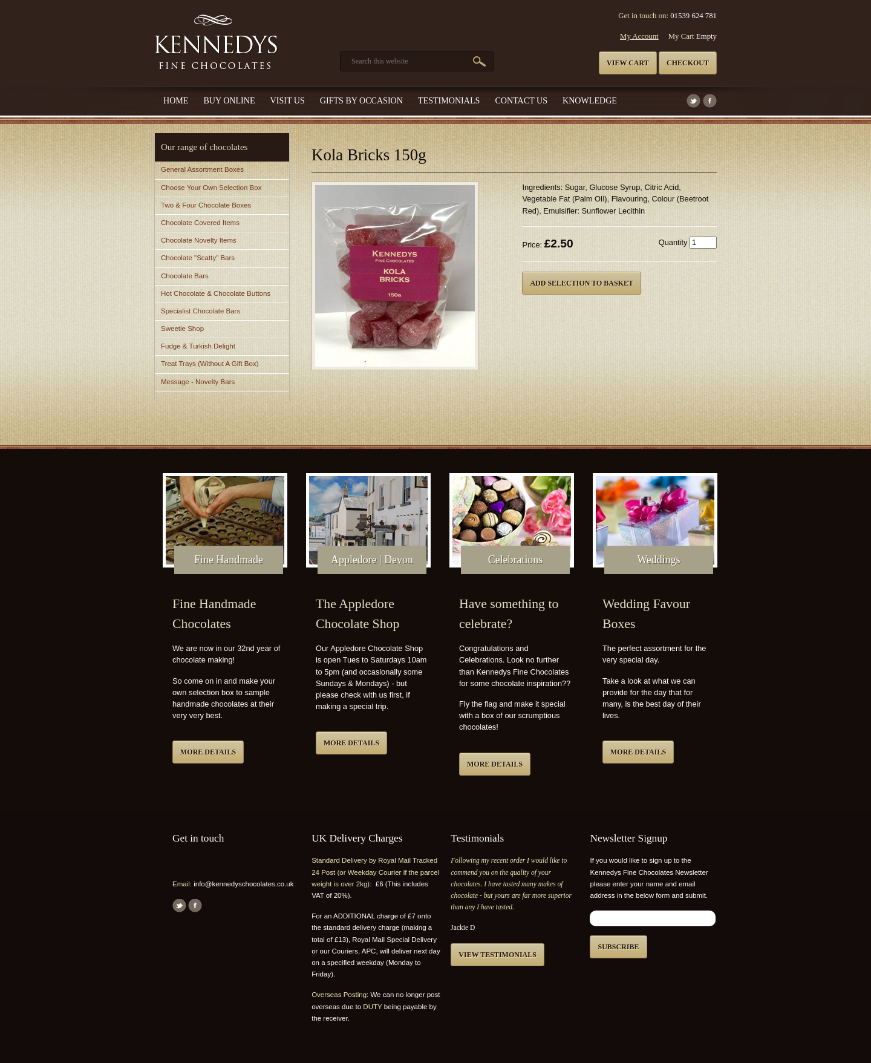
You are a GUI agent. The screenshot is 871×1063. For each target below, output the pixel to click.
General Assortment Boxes (202, 169)
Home (175, 100)
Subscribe (618, 947)
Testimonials (449, 100)
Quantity (673, 242)
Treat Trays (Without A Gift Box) (209, 363)
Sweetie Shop (182, 328)
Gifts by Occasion (361, 100)
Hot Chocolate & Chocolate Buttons (215, 293)
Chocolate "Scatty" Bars (198, 257)
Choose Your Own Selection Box (211, 187)
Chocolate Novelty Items (199, 240)
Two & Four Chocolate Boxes (206, 205)
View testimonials (497, 954)
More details (208, 752)
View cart (628, 63)
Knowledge (590, 100)
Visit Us (287, 100)
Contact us (521, 100)
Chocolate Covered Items (200, 222)
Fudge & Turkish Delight (198, 346)
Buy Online (229, 100)
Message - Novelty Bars (198, 381)
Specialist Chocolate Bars (200, 311)
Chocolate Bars (185, 276)
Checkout (688, 63)
